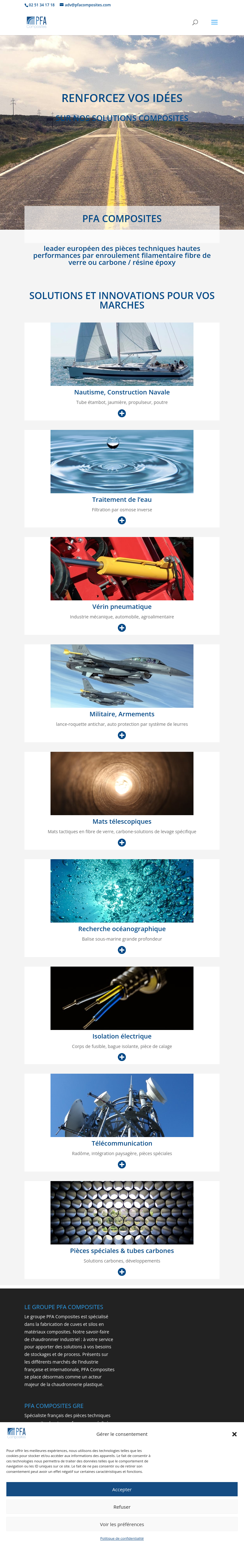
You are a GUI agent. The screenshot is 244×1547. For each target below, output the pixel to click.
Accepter (122, 1492)
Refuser (122, 1509)
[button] (234, 1437)
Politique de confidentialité (122, 1541)
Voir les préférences (122, 1527)
